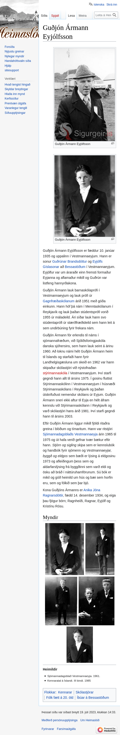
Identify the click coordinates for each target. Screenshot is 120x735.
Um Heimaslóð (89, 720)
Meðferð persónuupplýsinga (59, 720)
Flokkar (49, 692)
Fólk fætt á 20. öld (59, 697)
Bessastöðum (75, 267)
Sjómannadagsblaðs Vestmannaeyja (70, 434)
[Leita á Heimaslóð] (106, 15)
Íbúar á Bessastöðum (93, 697)
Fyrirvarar (48, 729)
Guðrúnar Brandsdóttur (69, 261)
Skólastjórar (85, 692)
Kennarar (65, 692)
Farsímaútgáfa (66, 729)
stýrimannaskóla (55, 373)
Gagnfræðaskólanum (59, 301)
